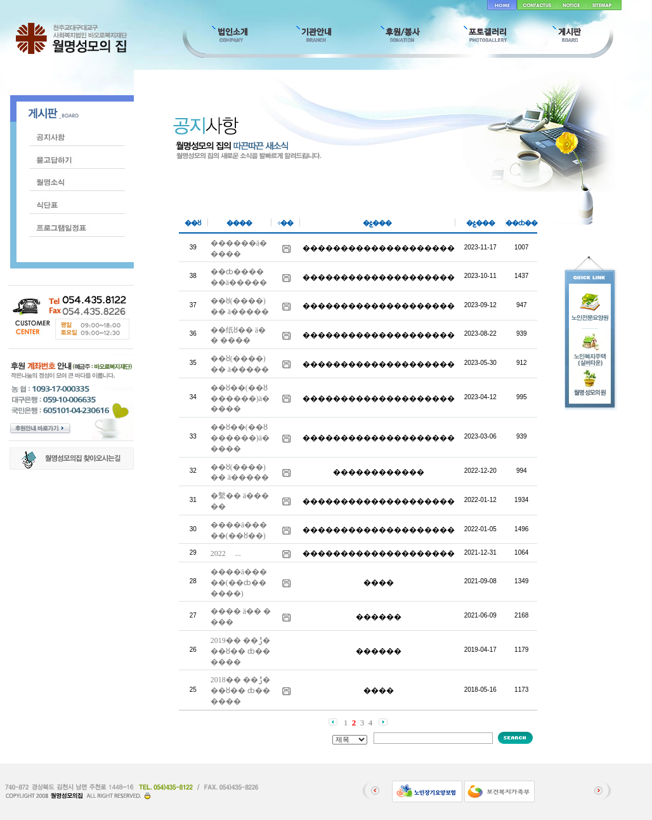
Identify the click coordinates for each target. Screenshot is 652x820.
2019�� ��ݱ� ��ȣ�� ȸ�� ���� (240, 651)
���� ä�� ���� (241, 616)
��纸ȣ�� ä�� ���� (238, 335)
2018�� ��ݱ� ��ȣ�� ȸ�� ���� (240, 690)
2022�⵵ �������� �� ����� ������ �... (226, 553)
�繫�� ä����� (240, 501)
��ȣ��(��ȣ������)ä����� (240, 398)
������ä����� (239, 248)
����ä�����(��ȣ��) (239, 530)
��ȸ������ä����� (239, 277)
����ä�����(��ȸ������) (239, 582)
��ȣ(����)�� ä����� (240, 306)
